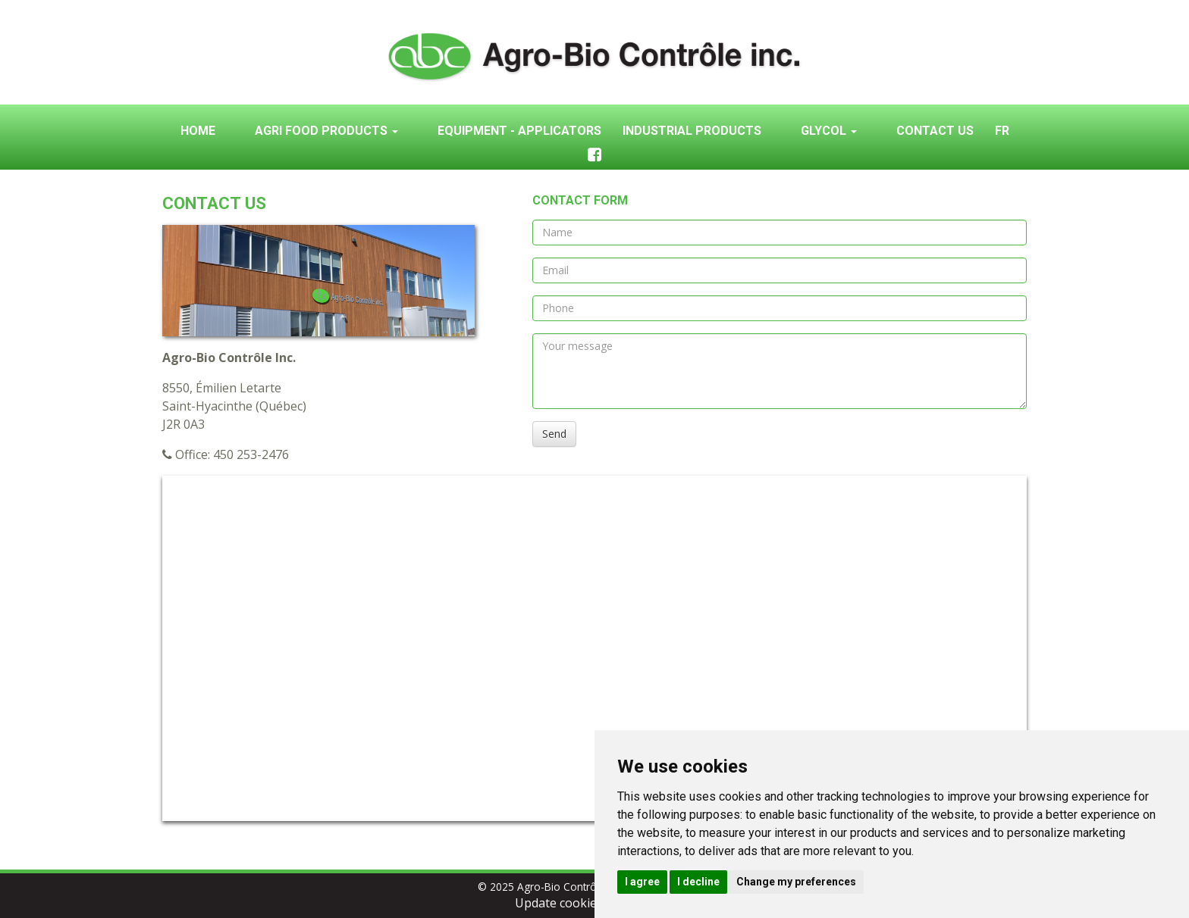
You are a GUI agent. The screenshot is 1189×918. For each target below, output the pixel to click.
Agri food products (326, 130)
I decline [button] (698, 882)
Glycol (829, 130)
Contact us (935, 130)
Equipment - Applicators (519, 130)
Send (554, 433)
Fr (1002, 130)
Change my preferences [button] (796, 882)
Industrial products (692, 130)
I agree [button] (642, 882)
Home (197, 130)
